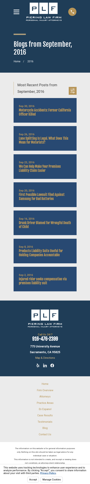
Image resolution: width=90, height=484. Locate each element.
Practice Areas (45, 402)
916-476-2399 (45, 339)
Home (45, 383)
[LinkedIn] (45, 365)
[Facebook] (52, 365)
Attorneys (45, 396)
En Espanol (45, 409)
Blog (45, 428)
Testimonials (45, 421)
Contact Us (45, 434)
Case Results (45, 415)
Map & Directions (45, 357)
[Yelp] (38, 365)
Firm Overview (45, 390)
